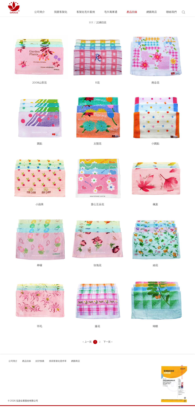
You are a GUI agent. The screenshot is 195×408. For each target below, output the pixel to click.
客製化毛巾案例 (86, 12)
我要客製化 (60, 12)
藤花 (97, 328)
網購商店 (151, 12)
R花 (97, 83)
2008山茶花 (40, 83)
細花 (155, 267)
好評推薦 (44, 363)
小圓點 (155, 144)
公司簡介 (39, 12)
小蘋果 (39, 205)
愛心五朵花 (97, 205)
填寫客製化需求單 (64, 363)
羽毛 (39, 328)
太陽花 (97, 144)
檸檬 (39, 267)
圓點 (39, 144)
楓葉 (155, 205)
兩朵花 (155, 83)
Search (183, 12)
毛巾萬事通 (110, 12)
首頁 (91, 22)
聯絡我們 (171, 12)
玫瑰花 (97, 267)
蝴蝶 (155, 328)
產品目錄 (132, 12)
